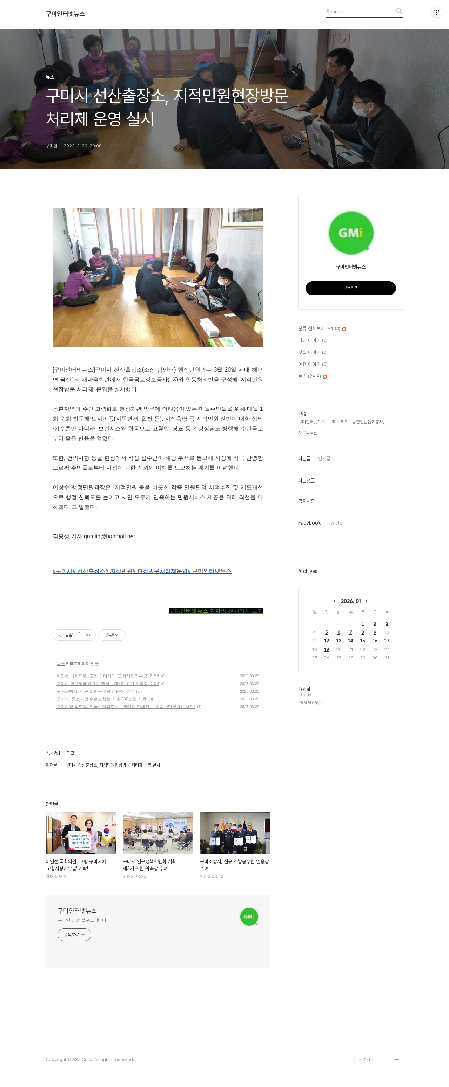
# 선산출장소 (89, 571)
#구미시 (63, 571)
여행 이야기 (313, 364)
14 (350, 640)
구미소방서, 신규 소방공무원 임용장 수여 (95, 691)
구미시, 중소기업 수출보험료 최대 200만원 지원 (101, 699)
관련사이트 (368, 1059)
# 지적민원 (118, 571)
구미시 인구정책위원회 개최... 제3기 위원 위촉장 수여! (107, 683)
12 (326, 640)
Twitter (336, 523)
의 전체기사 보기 (216, 611)
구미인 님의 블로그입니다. (83, 920)
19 (326, 649)
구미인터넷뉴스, (312, 421)
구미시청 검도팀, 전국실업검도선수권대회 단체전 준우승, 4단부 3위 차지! (125, 706)
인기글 (324, 458)
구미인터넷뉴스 (65, 14)
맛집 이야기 (313, 352)
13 (338, 640)
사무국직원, (308, 432)
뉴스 (61, 663)
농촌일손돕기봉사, (368, 421)
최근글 (304, 458)
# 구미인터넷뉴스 (210, 571)
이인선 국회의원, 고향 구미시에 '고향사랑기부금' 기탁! (107, 675)
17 (386, 640)
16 (375, 640)
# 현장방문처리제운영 (160, 571)
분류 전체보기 (322, 328)
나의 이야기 (313, 340)
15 (362, 640)
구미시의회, (339, 421)
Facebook (309, 523)
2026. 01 (351, 601)
